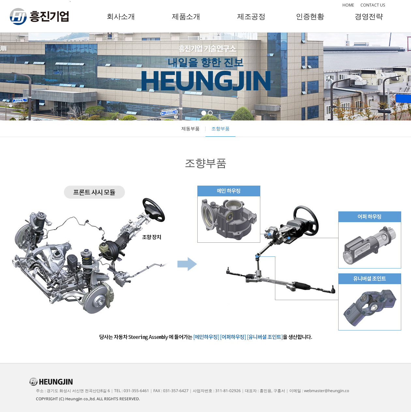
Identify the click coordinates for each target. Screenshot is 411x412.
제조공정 (251, 16)
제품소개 (186, 16)
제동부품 (190, 128)
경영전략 (369, 16)
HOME (348, 5)
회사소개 (121, 16)
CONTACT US (372, 5)
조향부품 (220, 128)
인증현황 (310, 16)
